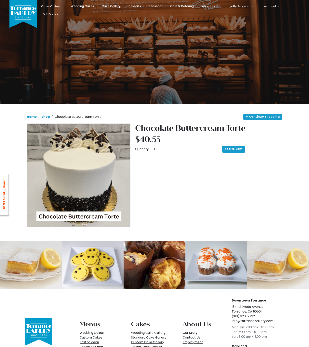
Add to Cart (233, 149)
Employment (193, 342)
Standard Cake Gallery (148, 337)
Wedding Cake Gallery (148, 333)
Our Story (190, 333)
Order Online (50, 6)
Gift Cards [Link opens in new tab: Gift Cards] (50, 14)
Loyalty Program (238, 6)
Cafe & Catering (182, 6)
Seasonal (155, 6)
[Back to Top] (38, 331)
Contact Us (191, 337)
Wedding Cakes (82, 6)
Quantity (142, 149)
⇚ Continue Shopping (263, 116)
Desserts (134, 6)
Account (270, 6)
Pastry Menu (89, 342)
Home (32, 117)
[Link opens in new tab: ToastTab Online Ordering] (5, 195)
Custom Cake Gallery (147, 342)
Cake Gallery (111, 6)
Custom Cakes (91, 337)
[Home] (23, 14)
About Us (209, 6)
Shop (45, 117)
